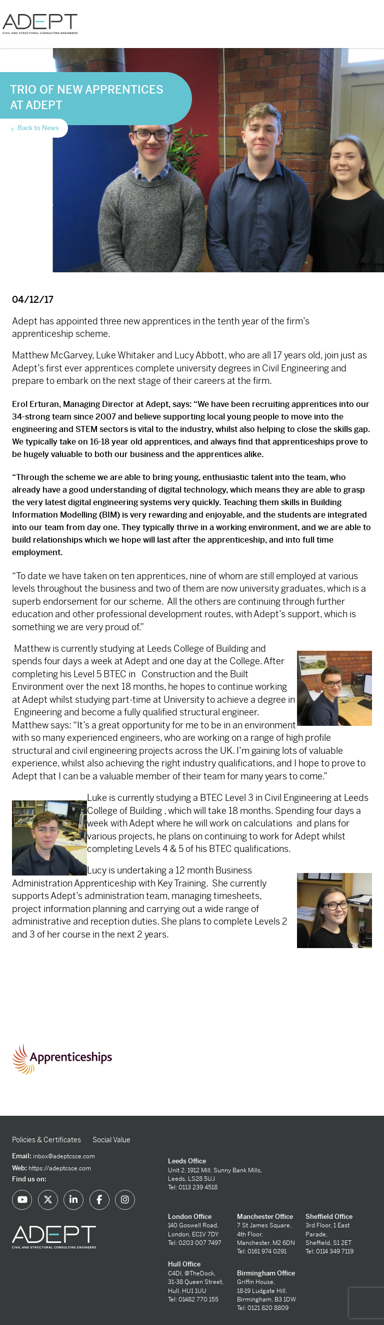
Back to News (34, 128)
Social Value (111, 1139)
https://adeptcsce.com (59, 1168)
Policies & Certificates (46, 1139)
